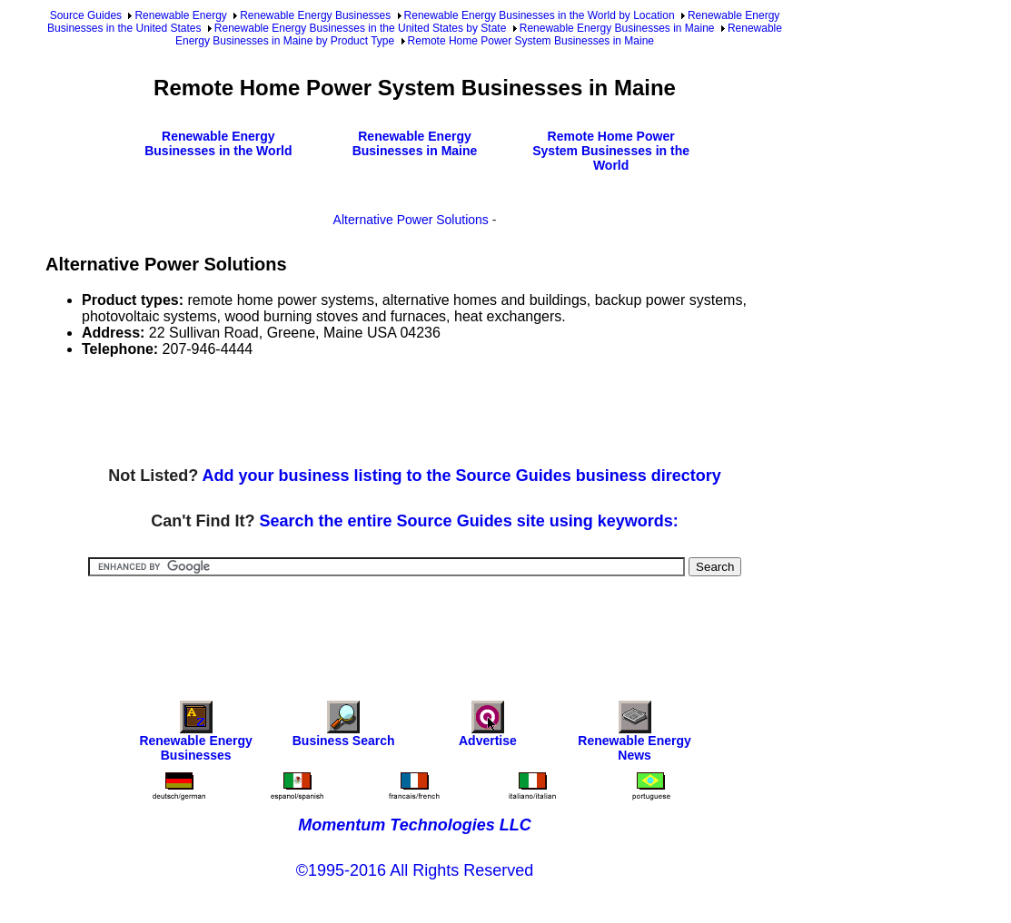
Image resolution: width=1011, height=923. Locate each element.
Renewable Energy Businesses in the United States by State (360, 28)
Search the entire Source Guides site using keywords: (469, 521)
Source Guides (86, 15)
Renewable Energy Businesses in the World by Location (539, 15)
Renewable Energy (180, 15)
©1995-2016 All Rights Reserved (414, 870)
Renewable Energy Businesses (315, 15)
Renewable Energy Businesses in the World (218, 143)
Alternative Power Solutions (411, 219)
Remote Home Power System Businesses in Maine (531, 40)
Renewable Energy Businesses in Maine (617, 28)
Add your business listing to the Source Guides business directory (462, 475)
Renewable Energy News (634, 735)
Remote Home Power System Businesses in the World (610, 150)
